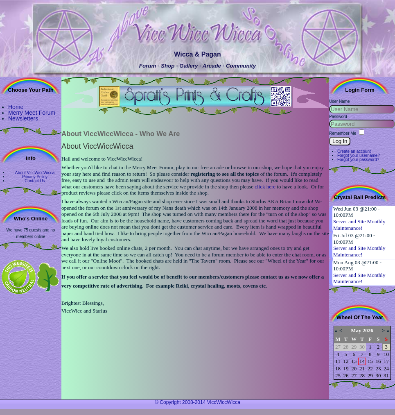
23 (378, 368)
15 (370, 361)
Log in (339, 141)
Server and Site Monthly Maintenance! (359, 224)
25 (338, 375)
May (356, 330)
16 (378, 361)
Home (15, 107)
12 (346, 361)
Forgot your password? (358, 159)
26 (346, 375)
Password (338, 116)
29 (370, 375)
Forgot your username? (358, 155)
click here (265, 187)
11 (338, 361)
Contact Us (35, 181)
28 (362, 375)
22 (370, 368)
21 (362, 368)
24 (386, 368)
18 (338, 368)
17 (386, 361)
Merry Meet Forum (31, 112)
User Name (339, 101)
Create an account (354, 151)
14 (362, 361)
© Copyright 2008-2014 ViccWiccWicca (197, 402)
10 (386, 354)
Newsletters (23, 118)
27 (354, 375)
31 (386, 375)
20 (354, 368)
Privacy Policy (34, 177)
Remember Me (342, 133)
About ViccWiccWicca (35, 172)
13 (354, 361)
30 (378, 375)
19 (346, 368)
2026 (368, 330)
